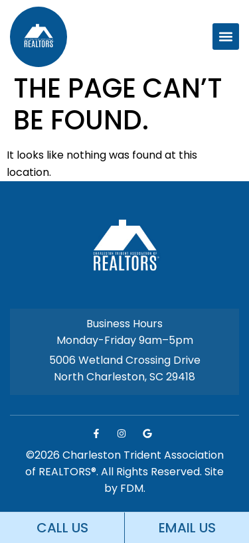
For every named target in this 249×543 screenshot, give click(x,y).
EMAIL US (187, 527)
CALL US (62, 527)
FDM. (132, 488)
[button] (225, 36)
